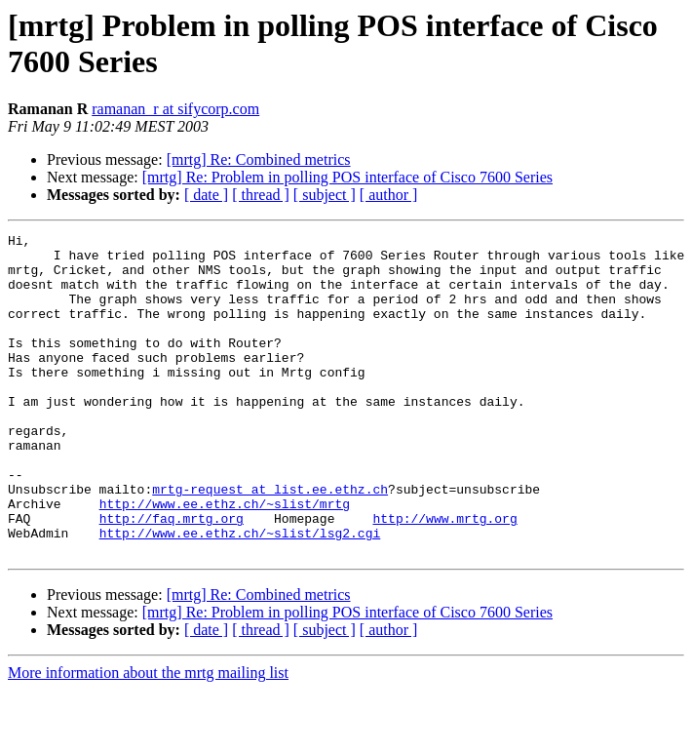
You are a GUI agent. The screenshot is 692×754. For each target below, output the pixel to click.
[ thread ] (260, 194)
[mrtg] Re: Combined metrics (259, 159)
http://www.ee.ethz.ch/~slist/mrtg (224, 559)
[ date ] (206, 194)
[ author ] (389, 194)
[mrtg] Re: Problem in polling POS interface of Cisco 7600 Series (347, 177)
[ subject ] (324, 194)
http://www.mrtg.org (444, 576)
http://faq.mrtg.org (171, 576)
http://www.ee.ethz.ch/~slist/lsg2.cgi (240, 594)
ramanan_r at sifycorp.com (175, 108)
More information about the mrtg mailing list (148, 737)
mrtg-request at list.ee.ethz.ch (270, 541)
